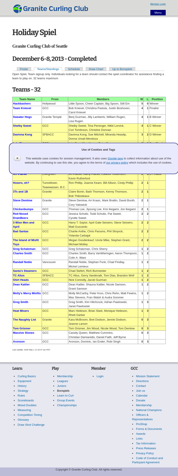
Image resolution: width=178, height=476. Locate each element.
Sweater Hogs (22, 117)
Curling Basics (27, 376)
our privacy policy (117, 162)
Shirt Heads (21, 279)
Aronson (19, 341)
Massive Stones (23, 332)
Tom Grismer (21, 328)
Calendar (142, 395)
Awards (141, 433)
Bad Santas (20, 231)
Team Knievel (22, 108)
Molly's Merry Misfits (27, 293)
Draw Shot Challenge (31, 424)
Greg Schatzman (24, 249)
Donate (140, 400)
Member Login (158, 4)
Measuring (24, 410)
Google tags (115, 158)
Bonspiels (63, 390)
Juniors (61, 386)
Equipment (24, 381)
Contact (141, 386)
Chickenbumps (23, 209)
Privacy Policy (145, 453)
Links (139, 438)
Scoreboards (26, 400)
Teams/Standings (48, 69)
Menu (158, 12)
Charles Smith (22, 253)
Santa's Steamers (25, 270)
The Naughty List (24, 319)
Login (100, 376)
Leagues (62, 381)
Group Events (66, 400)
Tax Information (146, 443)
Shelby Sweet (22, 125)
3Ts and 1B (20, 191)
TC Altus (19, 275)
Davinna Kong (22, 134)
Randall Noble (22, 262)
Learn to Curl (65, 395)
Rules (21, 395)
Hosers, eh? (21, 182)
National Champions (149, 410)
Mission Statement (148, 376)
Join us (140, 390)
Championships (67, 405)
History (22, 386)
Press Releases (146, 448)
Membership (65, 376)
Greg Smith (20, 302)
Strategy (23, 390)
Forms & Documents (149, 429)
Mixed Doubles (27, 405)
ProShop (141, 424)
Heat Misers (21, 310)
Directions (142, 381)
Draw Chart (96, 69)
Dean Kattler (21, 284)
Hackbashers (22, 103)
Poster (24, 69)
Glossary (23, 419)
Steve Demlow (22, 200)
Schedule (74, 69)
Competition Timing (30, 414)
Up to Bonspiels (122, 69)
